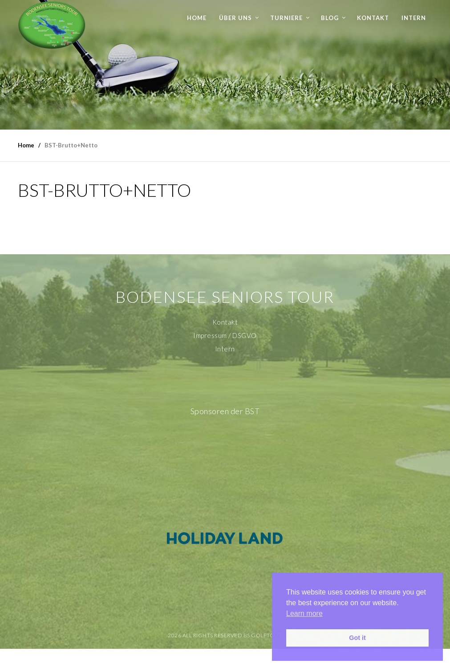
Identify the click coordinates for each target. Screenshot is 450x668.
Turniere (286, 17)
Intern (413, 17)
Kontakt (373, 17)
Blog (330, 17)
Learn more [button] (304, 613)
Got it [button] (357, 637)
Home (197, 17)
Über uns (235, 17)
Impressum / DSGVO (225, 335)
